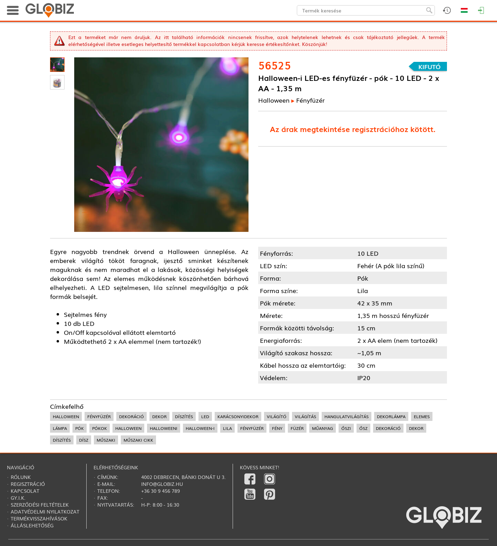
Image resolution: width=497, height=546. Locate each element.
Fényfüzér (310, 99)
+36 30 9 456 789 (160, 490)
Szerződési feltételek (40, 504)
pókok (99, 428)
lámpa (60, 428)
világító (276, 416)
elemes (422, 416)
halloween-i (200, 428)
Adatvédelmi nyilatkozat (45, 511)
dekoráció (131, 416)
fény (277, 428)
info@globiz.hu (162, 483)
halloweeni (163, 428)
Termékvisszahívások (39, 518)
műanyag (322, 428)
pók (79, 428)
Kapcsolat (25, 490)
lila (227, 428)
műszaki (106, 440)
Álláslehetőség (32, 525)
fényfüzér (99, 416)
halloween (66, 416)
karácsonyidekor (238, 416)
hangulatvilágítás (346, 416)
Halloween (274, 99)
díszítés (184, 416)
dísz (83, 440)
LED (205, 416)
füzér (297, 428)
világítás (305, 416)
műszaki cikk (138, 440)
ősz (363, 428)
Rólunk (21, 476)
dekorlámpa (391, 416)
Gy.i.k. (18, 497)
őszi (346, 428)
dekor (159, 416)
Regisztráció (28, 483)
